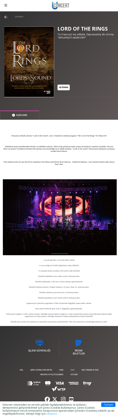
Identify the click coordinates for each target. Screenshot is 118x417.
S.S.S (72, 370)
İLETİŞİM (74, 374)
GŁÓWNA (63, 87)
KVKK (61, 370)
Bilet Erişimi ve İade (90, 370)
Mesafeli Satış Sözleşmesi (51, 374)
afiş (21, 370)
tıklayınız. (52, 413)
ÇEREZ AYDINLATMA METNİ (41, 370)
